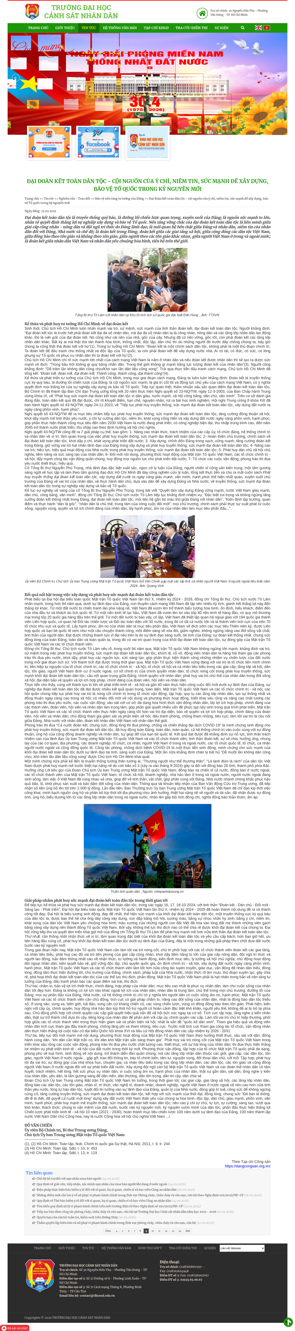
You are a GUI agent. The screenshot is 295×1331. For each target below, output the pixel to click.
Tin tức (89, 28)
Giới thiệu (65, 28)
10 (152, 1231)
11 (159, 1231)
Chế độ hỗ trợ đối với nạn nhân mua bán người (67, 1178)
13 (173, 1231)
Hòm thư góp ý (150, 1248)
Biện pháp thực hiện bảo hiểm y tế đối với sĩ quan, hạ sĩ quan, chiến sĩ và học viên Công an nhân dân (104, 1190)
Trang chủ (38, 28)
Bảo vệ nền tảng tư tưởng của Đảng (119, 198)
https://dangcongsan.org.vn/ (247, 1166)
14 (180, 1231)
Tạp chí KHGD (156, 28)
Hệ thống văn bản (120, 28)
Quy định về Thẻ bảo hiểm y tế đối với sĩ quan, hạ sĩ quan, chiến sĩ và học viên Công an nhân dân (102, 1201)
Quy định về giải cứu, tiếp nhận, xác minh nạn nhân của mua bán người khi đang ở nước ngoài (100, 1184)
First (108, 1231)
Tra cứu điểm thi (192, 28)
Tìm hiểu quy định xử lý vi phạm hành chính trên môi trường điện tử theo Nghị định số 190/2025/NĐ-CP (108, 1206)
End (188, 1231)
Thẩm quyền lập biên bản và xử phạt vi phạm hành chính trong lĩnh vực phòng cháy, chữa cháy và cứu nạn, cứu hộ (114, 1223)
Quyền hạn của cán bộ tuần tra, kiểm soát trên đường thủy (75, 1217)
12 (166, 1231)
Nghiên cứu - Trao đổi (74, 198)
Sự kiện (226, 27)
